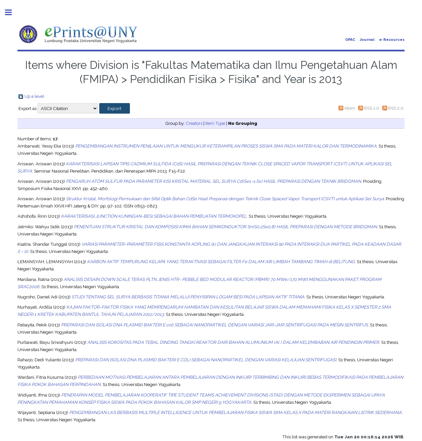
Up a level (34, 96)
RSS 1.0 (371, 108)
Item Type (215, 123)
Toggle (12, 12)
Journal (367, 40)
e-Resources (392, 40)
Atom (349, 108)
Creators (194, 123)
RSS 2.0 (396, 108)
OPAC (350, 40)
